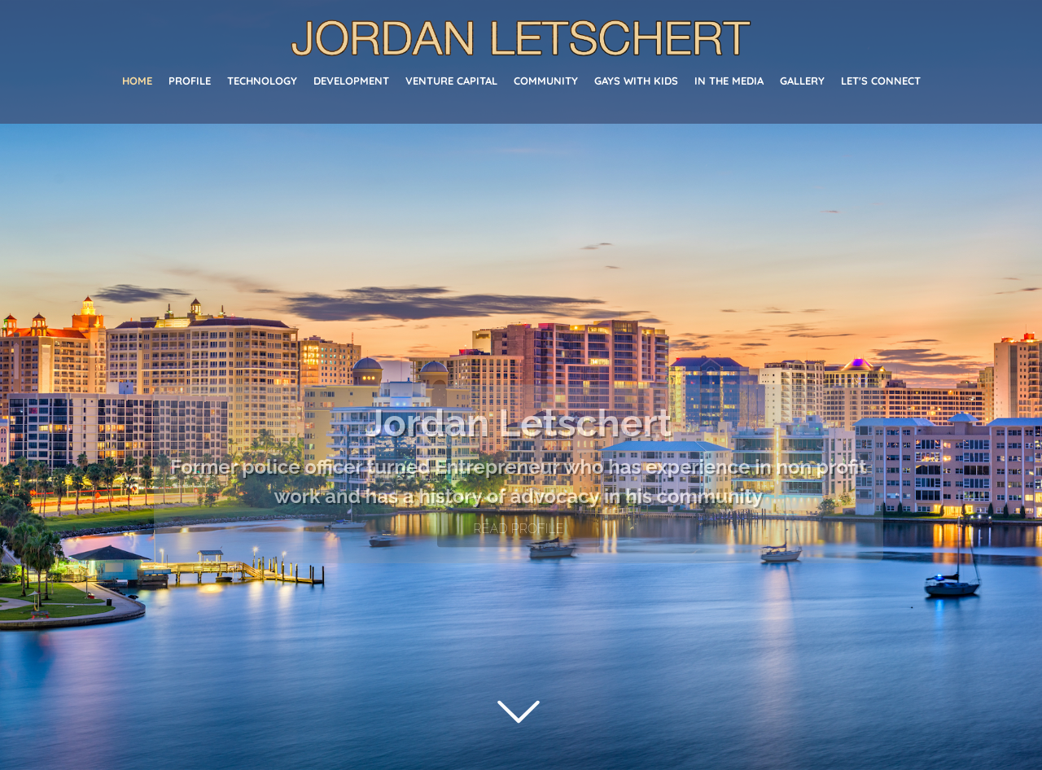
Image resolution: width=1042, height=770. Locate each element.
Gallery (802, 80)
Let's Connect (881, 80)
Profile (190, 80)
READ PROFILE (518, 528)
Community (546, 80)
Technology (262, 80)
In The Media (729, 80)
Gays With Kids (636, 80)
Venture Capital (451, 80)
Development (351, 80)
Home (137, 80)
